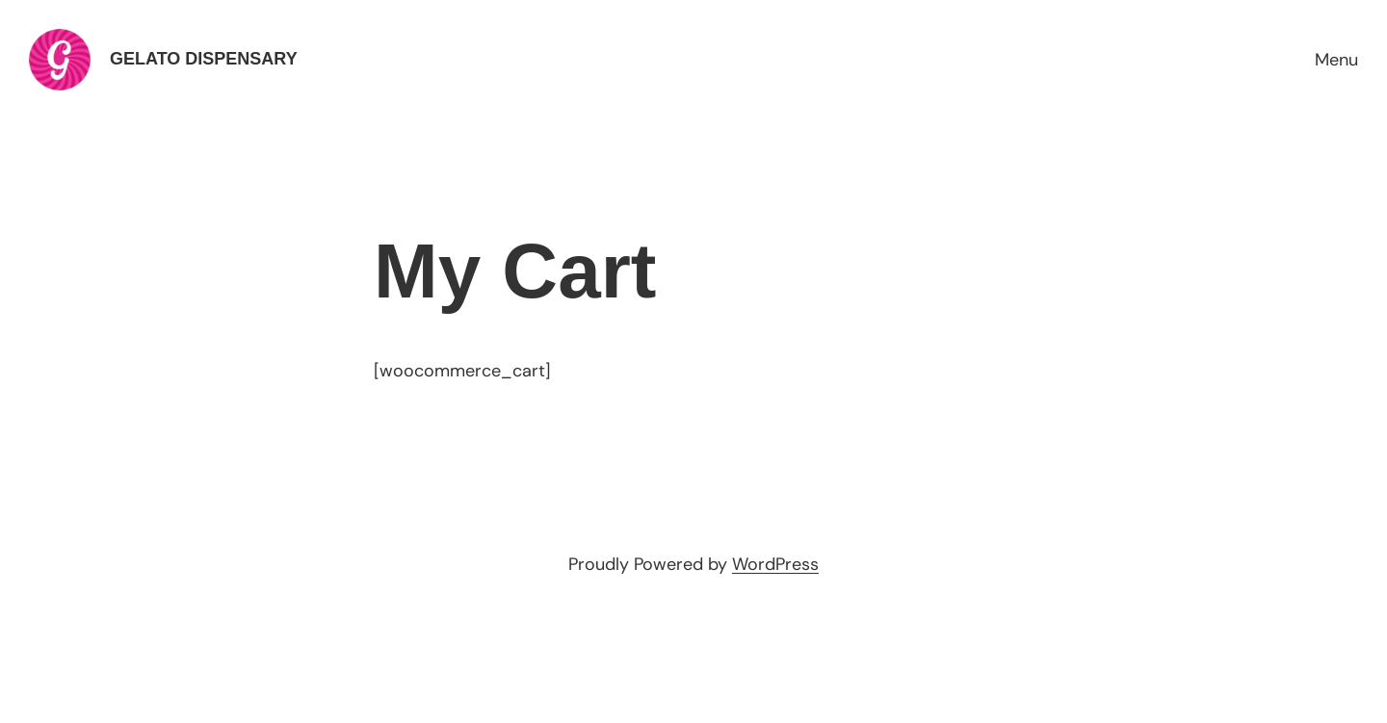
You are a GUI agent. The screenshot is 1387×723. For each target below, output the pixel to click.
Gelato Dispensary (204, 58)
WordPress (775, 564)
